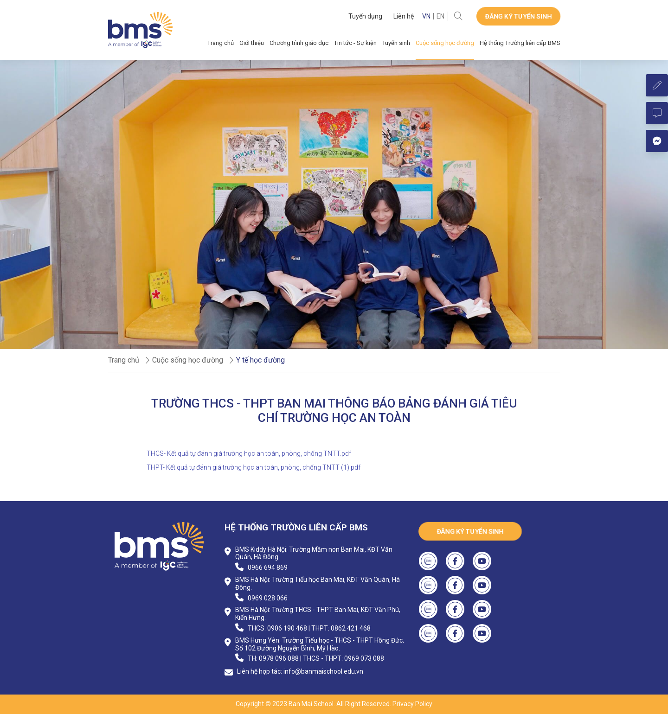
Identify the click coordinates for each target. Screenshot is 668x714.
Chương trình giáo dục (299, 42)
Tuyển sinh (396, 42)
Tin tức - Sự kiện (355, 42)
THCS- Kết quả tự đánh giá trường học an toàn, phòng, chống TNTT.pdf (249, 453)
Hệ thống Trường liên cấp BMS (520, 42)
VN (426, 16)
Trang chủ (220, 42)
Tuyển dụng (365, 16)
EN (440, 16)
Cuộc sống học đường (445, 42)
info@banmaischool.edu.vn (323, 671)
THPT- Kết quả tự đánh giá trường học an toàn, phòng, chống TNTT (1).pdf (253, 467)
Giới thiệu (251, 42)
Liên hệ (403, 16)
